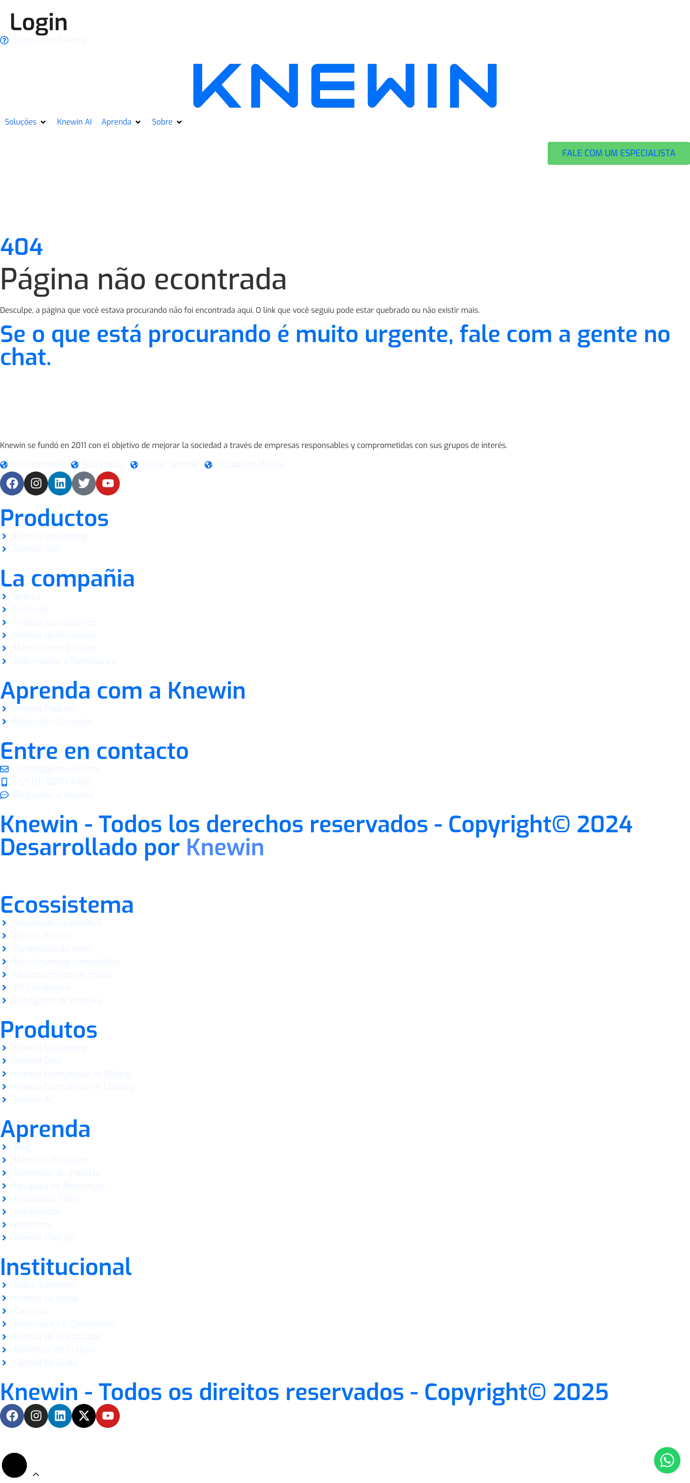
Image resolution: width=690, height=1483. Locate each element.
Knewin (225, 847)
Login (39, 22)
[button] (26, 122)
